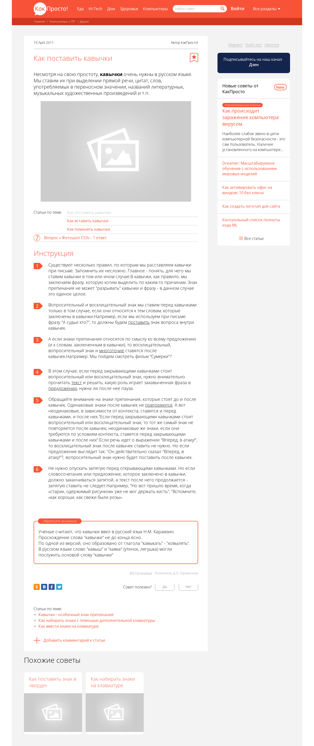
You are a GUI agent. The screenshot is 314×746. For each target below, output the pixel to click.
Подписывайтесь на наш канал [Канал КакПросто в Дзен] (253, 62)
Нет (189, 586)
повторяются (158, 405)
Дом (111, 8)
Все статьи (254, 238)
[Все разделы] (266, 9)
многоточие (111, 350)
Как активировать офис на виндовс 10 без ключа (247, 190)
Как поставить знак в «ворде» (52, 682)
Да (165, 586)
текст (76, 382)
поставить (139, 322)
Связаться (271, 44)
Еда (80, 8)
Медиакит (235, 44)
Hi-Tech (95, 8)
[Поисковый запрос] (200, 8)
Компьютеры (155, 8)
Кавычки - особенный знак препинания (75, 614)
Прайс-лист (253, 44)
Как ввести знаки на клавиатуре (68, 626)
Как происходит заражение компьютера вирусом (250, 117)
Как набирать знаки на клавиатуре (113, 682)
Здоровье (129, 8)
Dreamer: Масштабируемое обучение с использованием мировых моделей (249, 168)
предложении (62, 388)
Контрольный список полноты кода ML (251, 222)
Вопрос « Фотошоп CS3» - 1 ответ (75, 237)
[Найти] (222, 8)
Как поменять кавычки (88, 229)
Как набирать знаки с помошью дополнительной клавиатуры (96, 620)
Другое (84, 21)
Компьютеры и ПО (62, 21)
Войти (237, 8)
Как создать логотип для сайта (251, 206)
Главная (39, 21)
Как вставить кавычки (87, 220)
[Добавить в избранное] (194, 57)
